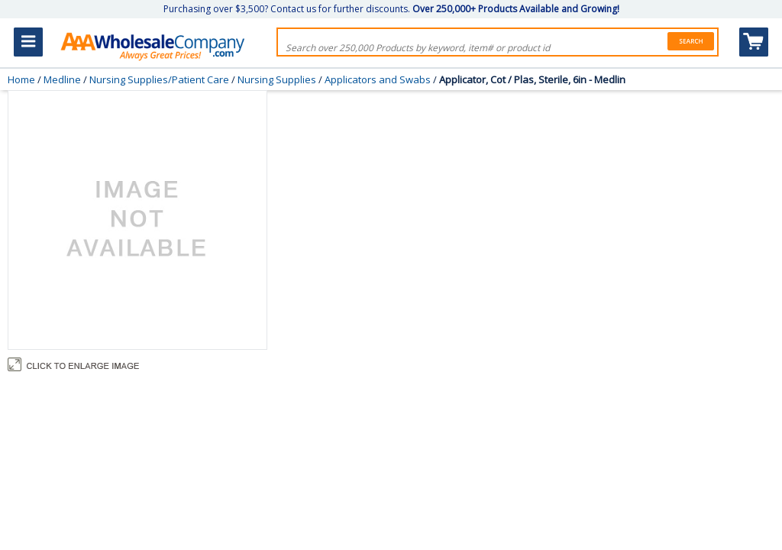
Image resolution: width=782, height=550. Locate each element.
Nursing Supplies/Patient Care (159, 79)
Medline (62, 79)
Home (21, 79)
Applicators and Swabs (378, 79)
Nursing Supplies (277, 79)
